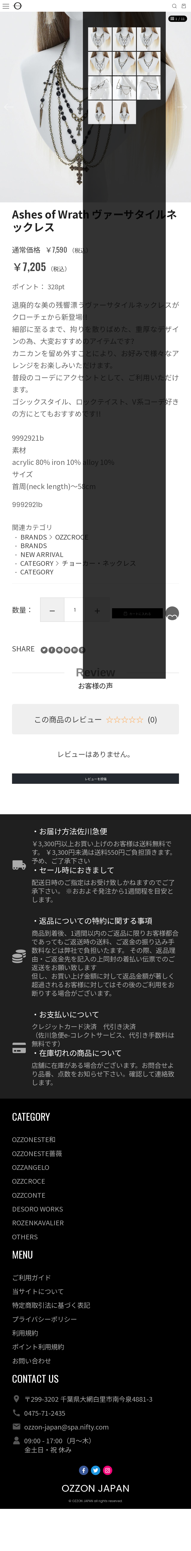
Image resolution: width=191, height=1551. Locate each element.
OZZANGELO (30, 1209)
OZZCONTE (28, 1237)
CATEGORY (36, 563)
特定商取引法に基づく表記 (51, 1347)
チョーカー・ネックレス (99, 563)
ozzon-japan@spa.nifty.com (66, 1468)
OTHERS (25, 1278)
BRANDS (33, 536)
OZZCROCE (71, 536)
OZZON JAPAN (95, 1530)
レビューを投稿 (95, 814)
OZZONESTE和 (34, 1181)
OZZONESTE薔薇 (37, 1195)
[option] (95, 107)
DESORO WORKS (37, 1250)
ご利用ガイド (31, 1319)
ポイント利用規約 (38, 1388)
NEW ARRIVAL (41, 554)
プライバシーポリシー (44, 1361)
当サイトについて (38, 1333)
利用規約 (25, 1375)
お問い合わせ (31, 1402)
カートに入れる (63, 641)
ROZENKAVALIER (38, 1264)
